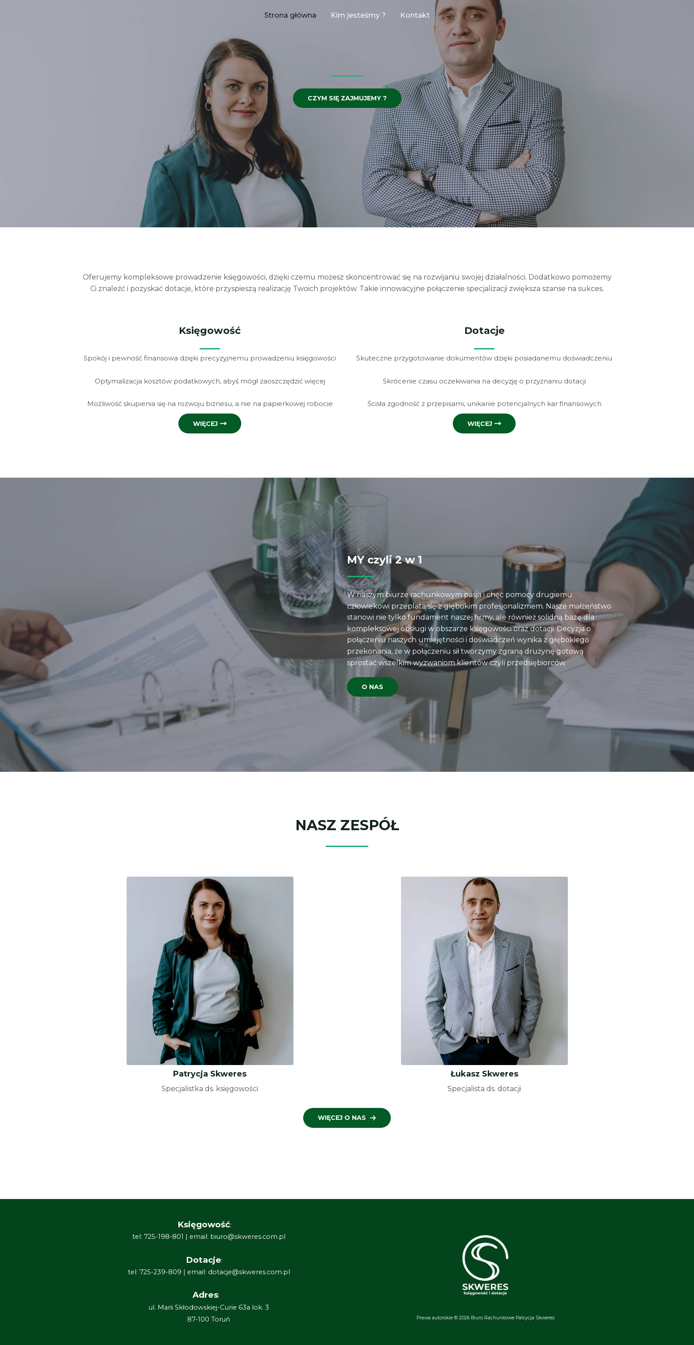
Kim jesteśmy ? (358, 15)
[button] (347, 1118)
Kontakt (415, 15)
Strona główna (290, 15)
